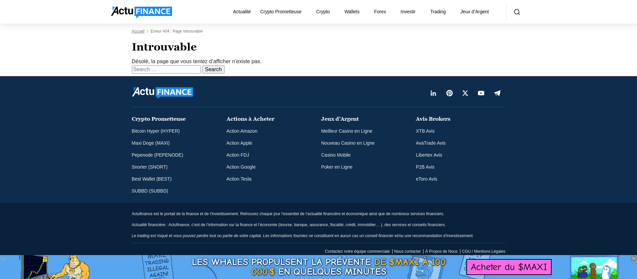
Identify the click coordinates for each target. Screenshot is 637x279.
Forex (380, 11)
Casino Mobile (336, 155)
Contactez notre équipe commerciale (357, 251)
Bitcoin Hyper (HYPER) (156, 131)
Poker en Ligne (336, 167)
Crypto (323, 11)
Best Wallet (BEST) (152, 179)
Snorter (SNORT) (150, 167)
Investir (408, 11)
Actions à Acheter (250, 118)
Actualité (242, 11)
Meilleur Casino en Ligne (346, 131)
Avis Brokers (433, 118)
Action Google (241, 167)
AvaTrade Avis (430, 143)
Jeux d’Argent (474, 11)
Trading (438, 11)
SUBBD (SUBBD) (150, 191)
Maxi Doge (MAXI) (151, 143)
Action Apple (239, 143)
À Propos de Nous (441, 251)
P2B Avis (425, 167)
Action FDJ (238, 155)
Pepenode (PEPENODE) (157, 155)
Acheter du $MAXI (509, 266)
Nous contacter (407, 251)
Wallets (351, 11)
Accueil (138, 31)
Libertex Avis (429, 155)
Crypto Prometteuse (281, 11)
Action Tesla (239, 179)
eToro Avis (426, 179)
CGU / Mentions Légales (483, 251)
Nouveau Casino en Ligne (348, 143)
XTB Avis (425, 131)
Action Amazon (242, 131)
